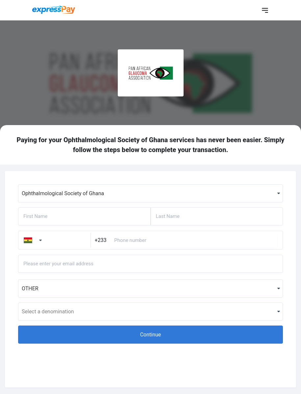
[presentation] (68, 361)
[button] (150, 335)
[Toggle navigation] (265, 10)
